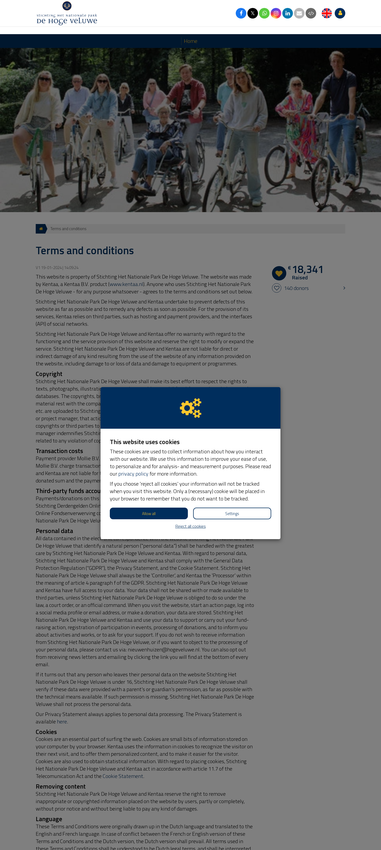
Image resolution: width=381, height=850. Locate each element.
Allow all (149, 479)
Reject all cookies (190, 492)
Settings (232, 479)
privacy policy (133, 439)
